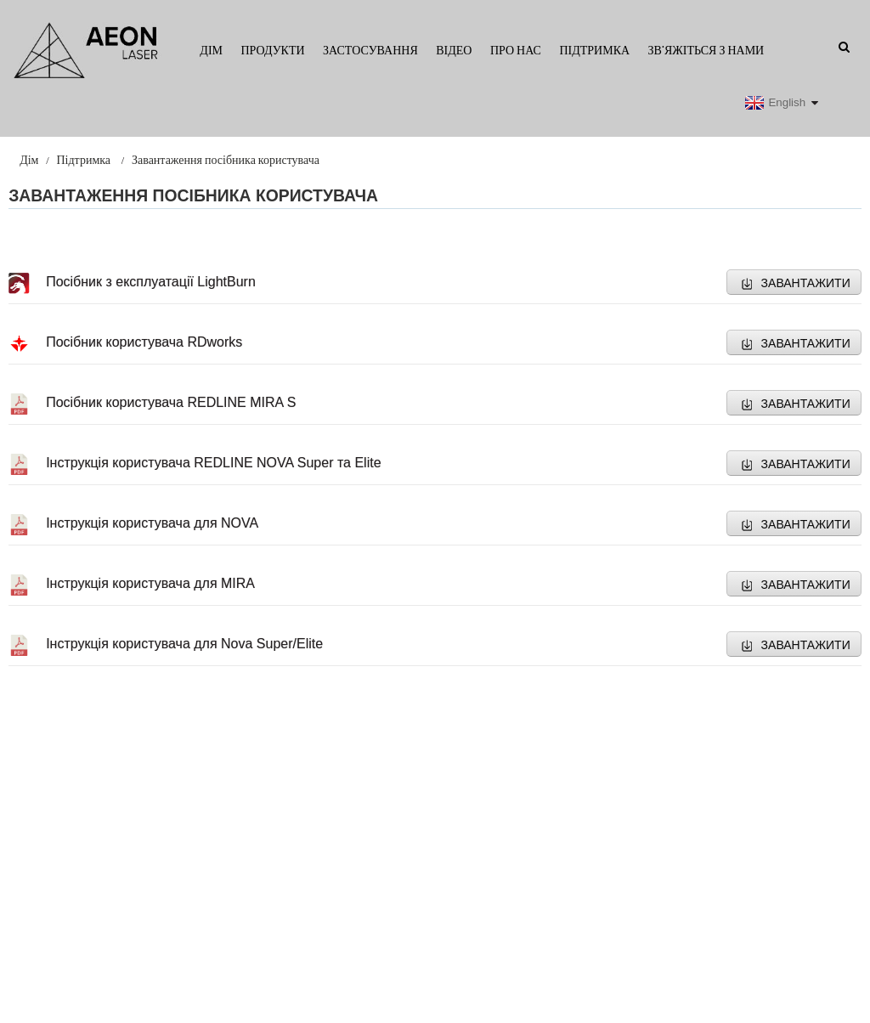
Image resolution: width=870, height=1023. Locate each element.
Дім (211, 50)
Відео (454, 50)
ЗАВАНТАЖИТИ (805, 283)
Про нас (515, 50)
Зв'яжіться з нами (706, 50)
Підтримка (594, 50)
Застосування (370, 50)
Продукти (273, 50)
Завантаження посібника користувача (225, 160)
